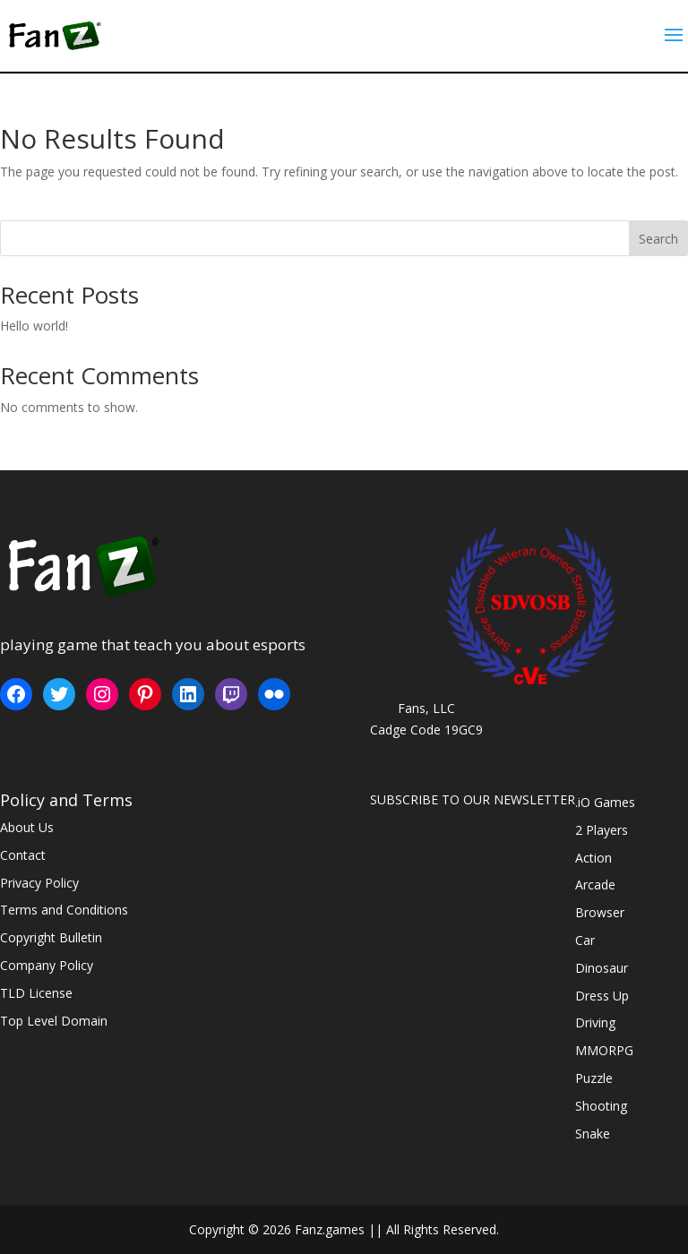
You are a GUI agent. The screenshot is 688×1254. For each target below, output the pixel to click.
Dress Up (602, 995)
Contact (23, 854)
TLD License (36, 992)
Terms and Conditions (64, 909)
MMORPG (604, 1050)
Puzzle (594, 1078)
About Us (27, 827)
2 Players (601, 829)
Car (585, 940)
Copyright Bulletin (51, 937)
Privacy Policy (39, 882)
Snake (592, 1133)
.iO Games (605, 802)
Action (593, 857)
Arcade (595, 884)
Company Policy (46, 965)
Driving (595, 1022)
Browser (599, 912)
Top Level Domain (54, 1020)
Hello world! (34, 325)
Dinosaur (601, 967)
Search (658, 238)
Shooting (601, 1105)
